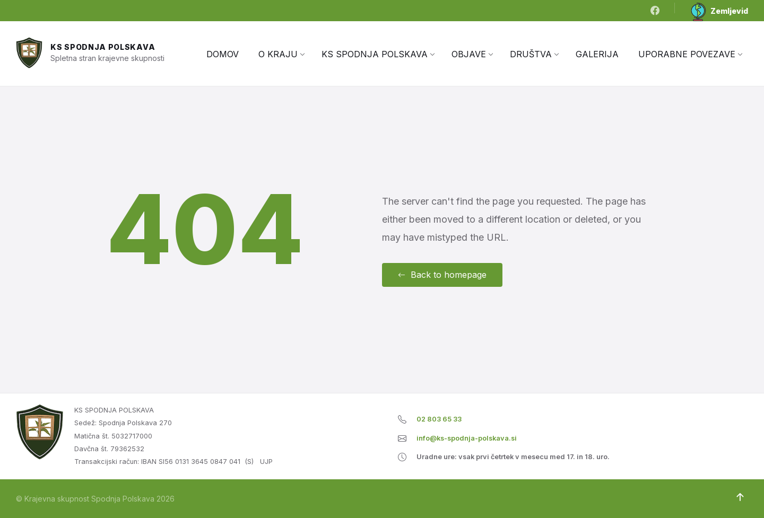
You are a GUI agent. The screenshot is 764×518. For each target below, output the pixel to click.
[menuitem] (222, 54)
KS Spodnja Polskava (102, 46)
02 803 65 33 (439, 419)
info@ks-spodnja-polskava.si (466, 438)
